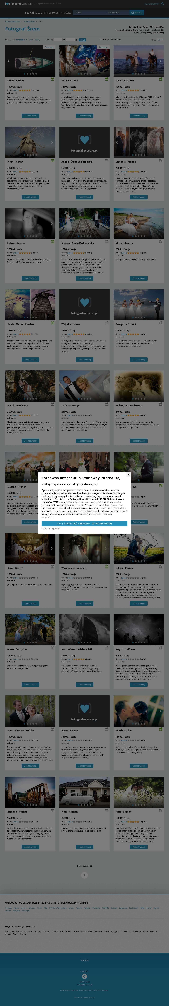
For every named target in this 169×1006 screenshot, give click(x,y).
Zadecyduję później (51, 528)
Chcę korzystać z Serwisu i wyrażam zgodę (84, 523)
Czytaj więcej (47, 517)
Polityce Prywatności (113, 505)
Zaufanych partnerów (79, 502)
